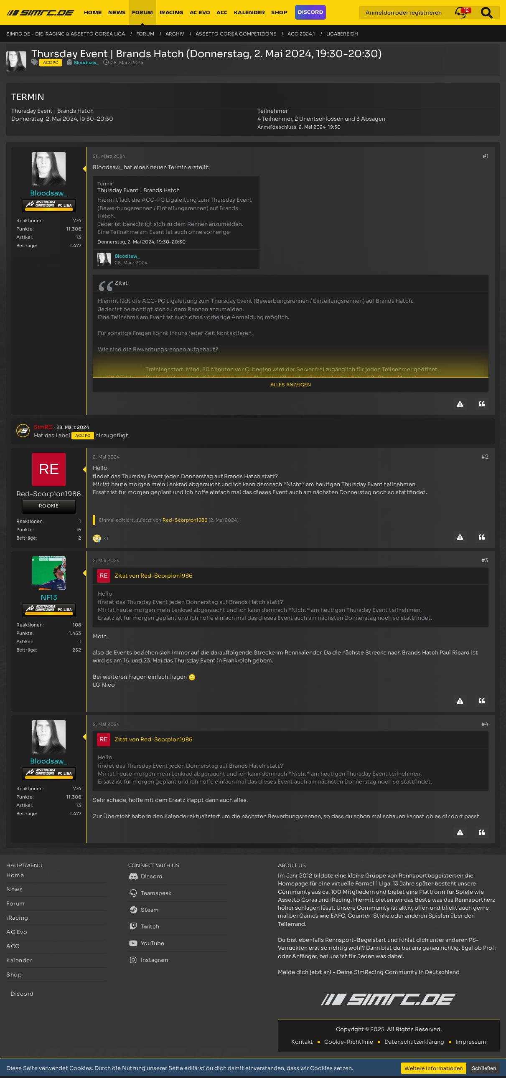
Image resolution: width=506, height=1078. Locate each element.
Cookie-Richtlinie (348, 1041)
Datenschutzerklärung (414, 1041)
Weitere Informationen (433, 1068)
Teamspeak (149, 893)
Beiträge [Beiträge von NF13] (26, 650)
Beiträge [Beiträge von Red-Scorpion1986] (26, 538)
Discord (145, 876)
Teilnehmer (272, 110)
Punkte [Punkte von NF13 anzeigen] (24, 633)
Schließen (484, 1068)
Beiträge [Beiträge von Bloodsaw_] (26, 246)
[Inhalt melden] (460, 404)
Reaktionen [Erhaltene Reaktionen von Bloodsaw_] (29, 220)
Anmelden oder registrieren (404, 12)
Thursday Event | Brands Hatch (52, 110)
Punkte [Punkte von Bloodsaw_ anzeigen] (24, 229)
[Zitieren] (481, 404)
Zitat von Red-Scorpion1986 (153, 576)
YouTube (146, 943)
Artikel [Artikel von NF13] (24, 641)
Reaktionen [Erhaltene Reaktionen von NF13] (29, 625)
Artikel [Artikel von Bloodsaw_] (24, 237)
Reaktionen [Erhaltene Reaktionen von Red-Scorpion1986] (29, 521)
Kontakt (302, 1041)
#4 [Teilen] (484, 724)
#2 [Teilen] (484, 456)
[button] (461, 12)
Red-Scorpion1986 (185, 520)
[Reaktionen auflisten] (102, 537)
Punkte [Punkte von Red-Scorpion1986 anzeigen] (24, 530)
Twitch (143, 926)
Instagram (148, 960)
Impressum (470, 1041)
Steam (143, 910)
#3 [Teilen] (484, 560)
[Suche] (487, 12)
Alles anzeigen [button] (290, 385)
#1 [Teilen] (485, 156)
